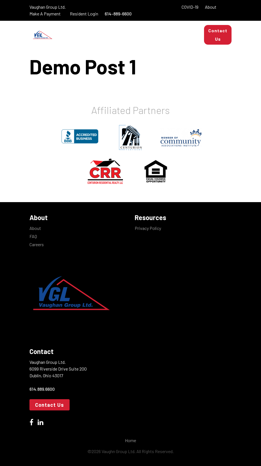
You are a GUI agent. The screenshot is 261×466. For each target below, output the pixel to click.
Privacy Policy (148, 228)
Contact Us (217, 35)
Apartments (138, 29)
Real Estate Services (86, 40)
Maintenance (136, 40)
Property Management (87, 29)
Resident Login (84, 13)
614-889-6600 (118, 13)
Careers (36, 244)
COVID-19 (190, 7)
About (210, 7)
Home (130, 440)
